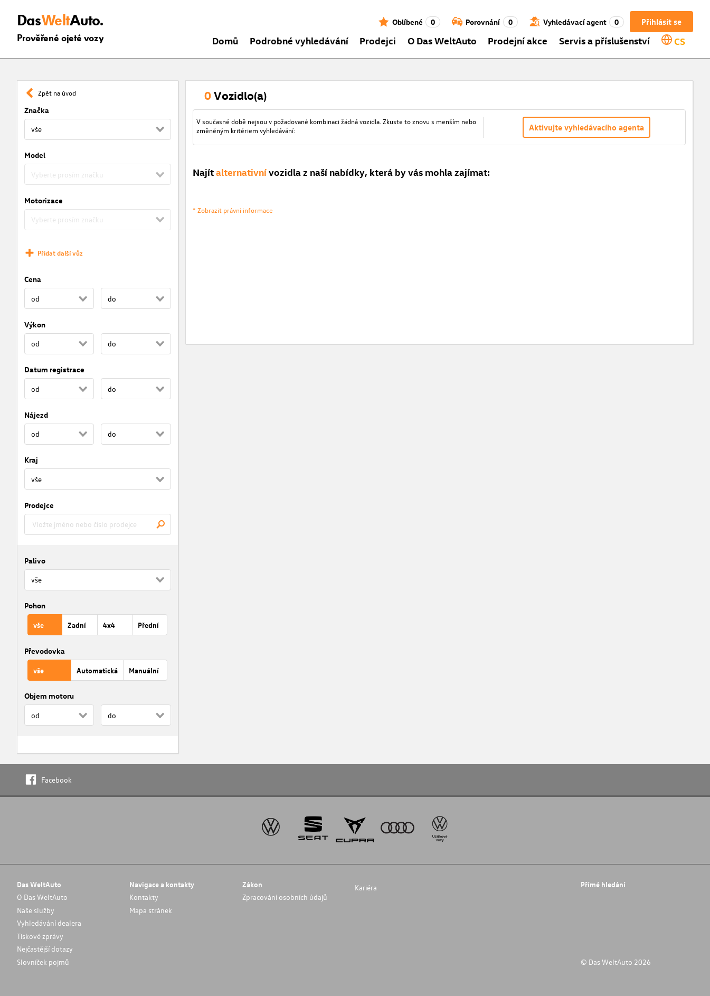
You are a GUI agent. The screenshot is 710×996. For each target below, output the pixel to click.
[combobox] (97, 524)
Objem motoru (49, 696)
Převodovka (44, 651)
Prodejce (39, 505)
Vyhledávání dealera (49, 923)
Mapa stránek (150, 910)
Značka (36, 110)
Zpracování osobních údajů (284, 897)
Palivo (34, 561)
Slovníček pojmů (43, 962)
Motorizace (43, 200)
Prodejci (377, 40)
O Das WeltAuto (442, 40)
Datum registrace (54, 369)
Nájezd (36, 415)
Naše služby (35, 910)
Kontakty (143, 897)
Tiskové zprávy (40, 936)
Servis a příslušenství (604, 40)
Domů (225, 40)
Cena (32, 279)
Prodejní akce (517, 40)
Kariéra (366, 887)
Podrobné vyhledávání (299, 40)
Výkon (34, 325)
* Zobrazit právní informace (233, 209)
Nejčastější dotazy (45, 949)
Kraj (31, 460)
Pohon (34, 605)
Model (34, 155)
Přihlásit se (661, 21)
